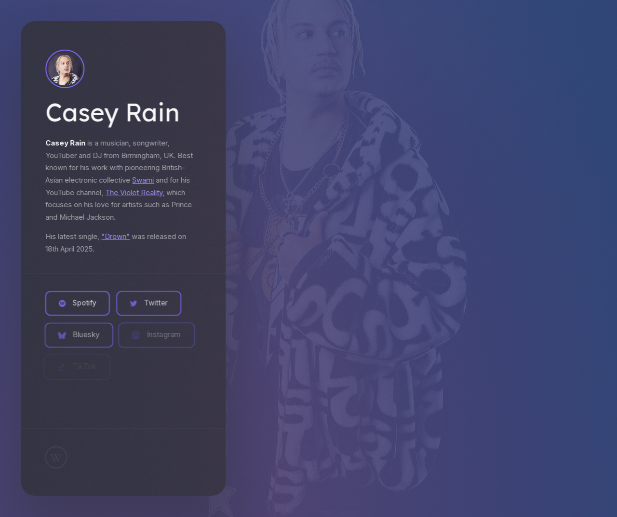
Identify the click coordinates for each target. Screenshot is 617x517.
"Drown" (115, 236)
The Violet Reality (133, 192)
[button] (76, 303)
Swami (142, 180)
